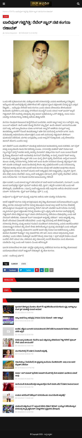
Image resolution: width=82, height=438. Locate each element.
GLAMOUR (14, 263)
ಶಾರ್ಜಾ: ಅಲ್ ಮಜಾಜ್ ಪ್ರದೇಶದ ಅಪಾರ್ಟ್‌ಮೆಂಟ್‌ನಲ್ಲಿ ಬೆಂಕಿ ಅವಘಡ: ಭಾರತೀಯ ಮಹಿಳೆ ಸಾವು (46, 374)
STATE (11, 11)
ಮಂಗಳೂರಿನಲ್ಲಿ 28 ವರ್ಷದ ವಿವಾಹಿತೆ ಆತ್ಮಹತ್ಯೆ (31, 350)
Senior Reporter (11, 33)
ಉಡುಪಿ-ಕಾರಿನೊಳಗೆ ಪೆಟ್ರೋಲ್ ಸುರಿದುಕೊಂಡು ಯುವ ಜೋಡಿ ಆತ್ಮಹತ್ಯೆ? (40, 395)
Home (5, 11)
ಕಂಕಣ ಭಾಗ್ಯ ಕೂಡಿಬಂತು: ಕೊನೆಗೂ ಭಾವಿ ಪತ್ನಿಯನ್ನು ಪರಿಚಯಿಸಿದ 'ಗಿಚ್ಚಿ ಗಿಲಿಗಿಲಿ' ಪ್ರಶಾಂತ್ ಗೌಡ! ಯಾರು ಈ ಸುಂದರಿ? (45, 341)
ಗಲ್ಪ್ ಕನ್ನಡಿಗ (48, 434)
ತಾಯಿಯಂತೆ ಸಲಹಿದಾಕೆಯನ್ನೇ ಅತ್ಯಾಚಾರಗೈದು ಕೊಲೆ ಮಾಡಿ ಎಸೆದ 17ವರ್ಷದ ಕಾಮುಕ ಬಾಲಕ (46, 383)
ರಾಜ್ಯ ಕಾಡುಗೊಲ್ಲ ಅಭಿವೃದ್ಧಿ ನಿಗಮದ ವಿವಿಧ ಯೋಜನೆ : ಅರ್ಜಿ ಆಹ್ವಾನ (39, 317)
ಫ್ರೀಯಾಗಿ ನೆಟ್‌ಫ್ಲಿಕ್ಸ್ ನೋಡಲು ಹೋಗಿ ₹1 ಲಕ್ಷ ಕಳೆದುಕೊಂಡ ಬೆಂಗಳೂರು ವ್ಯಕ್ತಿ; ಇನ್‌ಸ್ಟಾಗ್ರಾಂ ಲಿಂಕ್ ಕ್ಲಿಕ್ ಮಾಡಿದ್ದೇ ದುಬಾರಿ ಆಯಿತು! (46, 308)
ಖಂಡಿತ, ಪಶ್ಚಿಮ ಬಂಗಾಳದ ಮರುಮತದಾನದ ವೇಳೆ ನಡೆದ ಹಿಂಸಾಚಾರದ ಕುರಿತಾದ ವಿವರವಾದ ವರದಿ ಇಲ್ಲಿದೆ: (46, 330)
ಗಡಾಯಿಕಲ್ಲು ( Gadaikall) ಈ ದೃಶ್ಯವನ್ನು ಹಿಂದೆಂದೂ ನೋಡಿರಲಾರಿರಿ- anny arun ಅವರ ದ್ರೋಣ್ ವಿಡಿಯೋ (45, 363)
